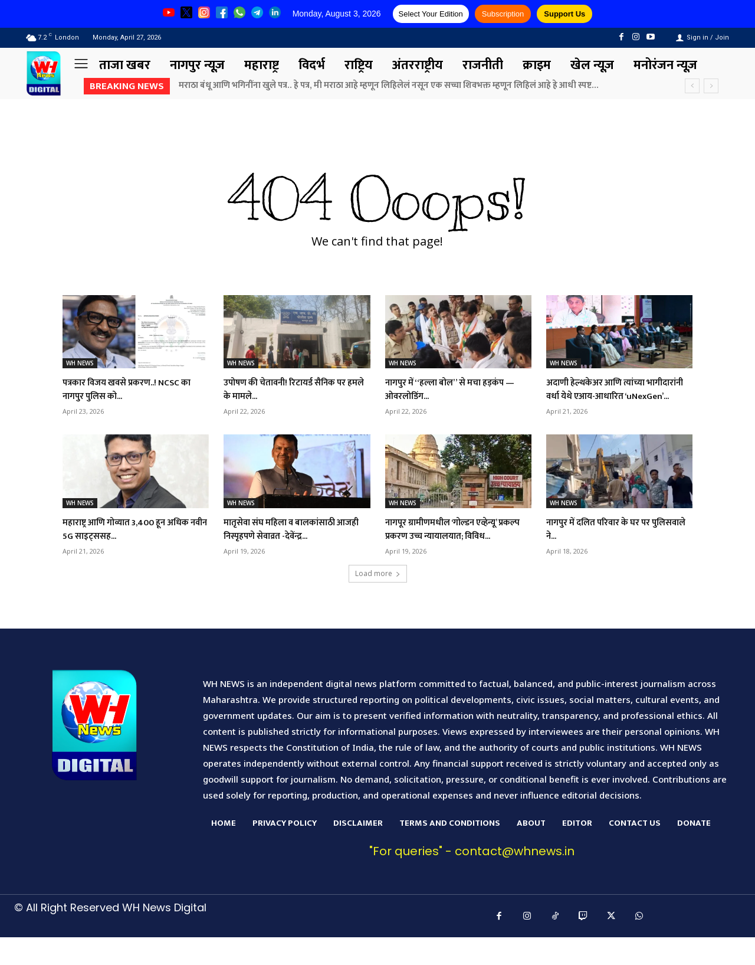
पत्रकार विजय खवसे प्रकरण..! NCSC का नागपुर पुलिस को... (133, 389)
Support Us (564, 13)
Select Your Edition (431, 13)
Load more (378, 601)
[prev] (692, 85)
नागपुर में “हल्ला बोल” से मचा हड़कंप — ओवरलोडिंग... (456, 389)
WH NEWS (80, 363)
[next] (711, 85)
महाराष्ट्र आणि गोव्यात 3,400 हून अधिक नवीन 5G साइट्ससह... (125, 542)
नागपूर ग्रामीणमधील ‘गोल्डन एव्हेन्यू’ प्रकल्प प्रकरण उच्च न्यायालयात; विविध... (454, 550)
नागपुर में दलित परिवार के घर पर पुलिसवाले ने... (609, 542)
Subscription (503, 13)
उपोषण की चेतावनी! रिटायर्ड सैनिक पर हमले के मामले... (291, 389)
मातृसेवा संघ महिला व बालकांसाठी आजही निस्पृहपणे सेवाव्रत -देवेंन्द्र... (291, 542)
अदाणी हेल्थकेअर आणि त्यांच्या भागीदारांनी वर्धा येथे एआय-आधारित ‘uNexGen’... (615, 396)
